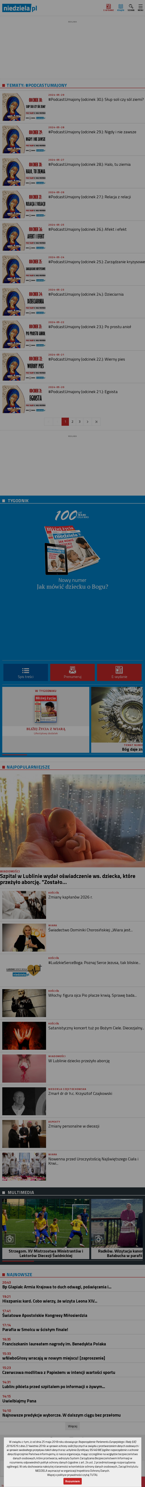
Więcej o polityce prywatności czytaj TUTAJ (72, 1475)
